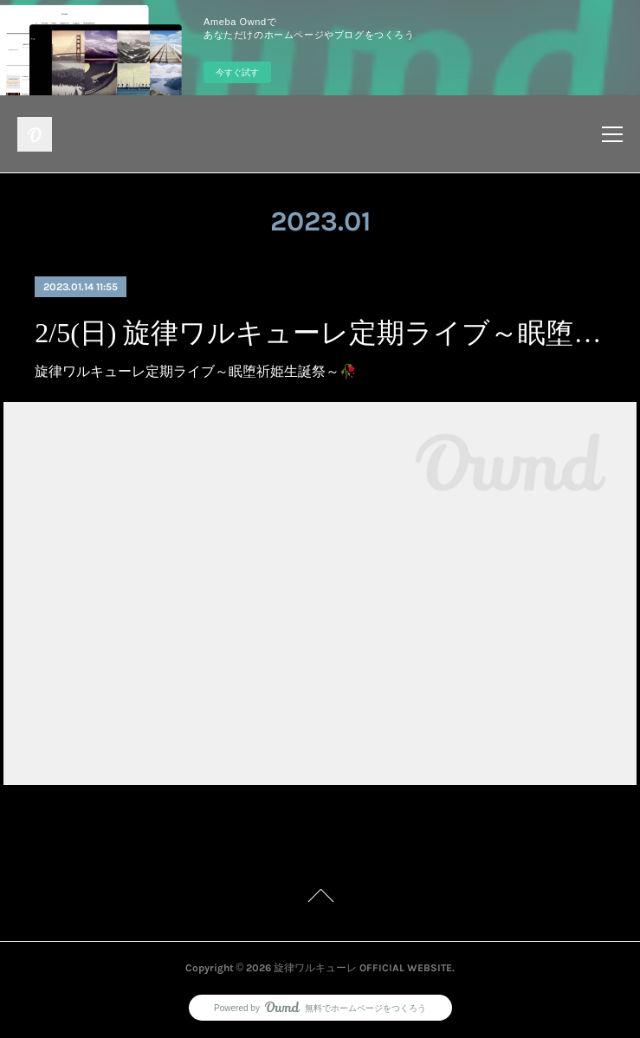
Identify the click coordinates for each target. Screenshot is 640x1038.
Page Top (320, 898)
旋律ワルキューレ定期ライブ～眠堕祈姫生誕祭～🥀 (196, 371)
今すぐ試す (237, 72)
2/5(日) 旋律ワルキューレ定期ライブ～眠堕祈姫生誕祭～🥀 (319, 332)
